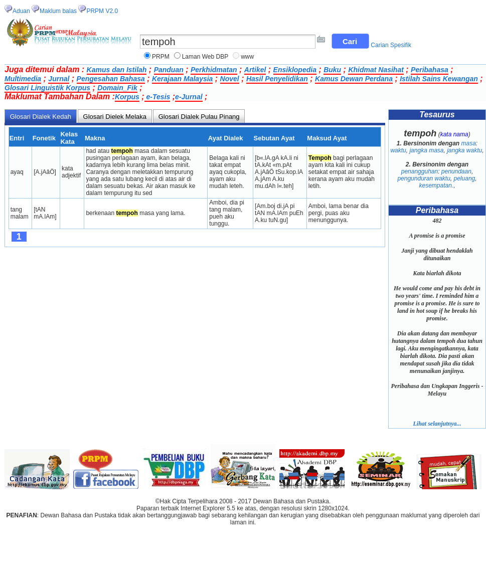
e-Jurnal (188, 97)
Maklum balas (58, 11)
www (247, 56)
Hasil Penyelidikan (277, 79)
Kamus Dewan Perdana (354, 79)
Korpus (127, 97)
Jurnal (58, 79)
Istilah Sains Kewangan (439, 79)
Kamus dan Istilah (117, 70)
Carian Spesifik (391, 45)
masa (468, 143)
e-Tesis (157, 97)
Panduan (169, 70)
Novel (229, 79)
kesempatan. (436, 185)
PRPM (161, 56)
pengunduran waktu (423, 178)
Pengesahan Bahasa (111, 79)
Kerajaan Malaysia (182, 79)
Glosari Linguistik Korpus (47, 88)
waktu (398, 150)
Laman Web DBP (205, 56)
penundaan (456, 171)
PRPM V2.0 (102, 11)
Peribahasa (429, 70)
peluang (464, 178)
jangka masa (426, 150)
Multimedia (23, 79)
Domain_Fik (117, 88)
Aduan (21, 11)
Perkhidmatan (214, 70)
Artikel (255, 70)
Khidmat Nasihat (375, 70)
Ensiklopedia (294, 70)
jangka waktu (464, 150)
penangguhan (419, 171)
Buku (332, 70)
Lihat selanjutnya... (437, 423)
